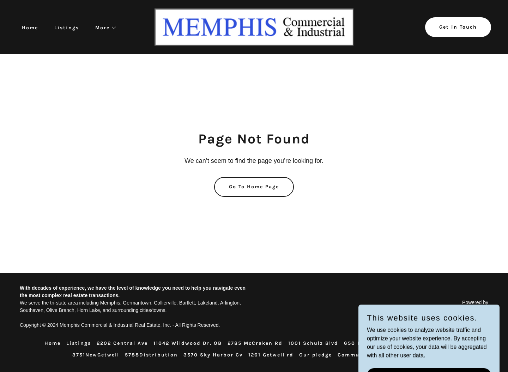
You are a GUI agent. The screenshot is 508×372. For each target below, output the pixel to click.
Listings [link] (66, 28)
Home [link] (30, 28)
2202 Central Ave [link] (122, 343)
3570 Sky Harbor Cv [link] (213, 355)
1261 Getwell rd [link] (271, 355)
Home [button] (52, 343)
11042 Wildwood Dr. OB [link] (187, 343)
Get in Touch (458, 27)
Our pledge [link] (315, 355)
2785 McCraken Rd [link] (255, 343)
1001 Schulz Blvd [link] (313, 343)
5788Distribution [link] (151, 355)
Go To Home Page (254, 187)
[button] (103, 28)
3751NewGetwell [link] (95, 355)
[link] (254, 27)
